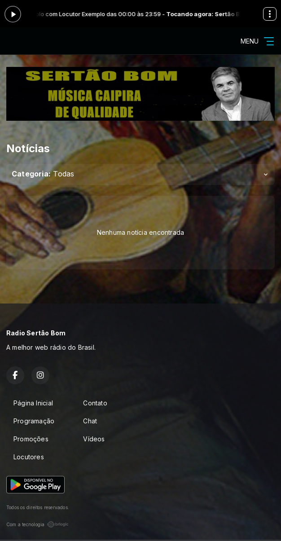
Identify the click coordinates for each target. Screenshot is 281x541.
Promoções (30, 439)
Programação (33, 421)
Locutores (28, 457)
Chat (90, 421)
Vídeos (94, 439)
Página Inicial (33, 403)
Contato (95, 403)
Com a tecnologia (37, 524)
